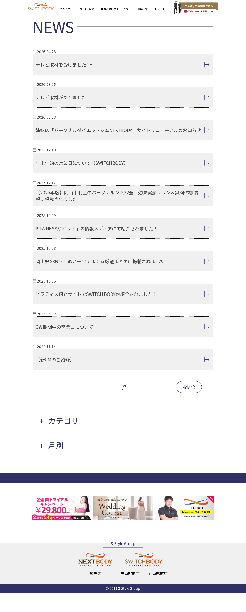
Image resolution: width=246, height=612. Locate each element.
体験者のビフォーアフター (116, 9)
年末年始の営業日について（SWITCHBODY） (82, 162)
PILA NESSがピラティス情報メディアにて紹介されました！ (97, 228)
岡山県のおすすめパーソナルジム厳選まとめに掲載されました (100, 261)
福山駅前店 (130, 573)
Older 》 (189, 387)
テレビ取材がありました (61, 97)
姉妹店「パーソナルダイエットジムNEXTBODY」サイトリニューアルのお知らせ (118, 130)
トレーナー (161, 9)
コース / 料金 (87, 9)
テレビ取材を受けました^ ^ (64, 64)
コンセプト (66, 9)
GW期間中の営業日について (64, 326)
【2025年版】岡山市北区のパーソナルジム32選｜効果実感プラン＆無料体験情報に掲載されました (117, 195)
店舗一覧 (143, 9)
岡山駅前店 (158, 573)
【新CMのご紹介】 (55, 359)
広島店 (95, 573)
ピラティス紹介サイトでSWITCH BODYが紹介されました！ (96, 294)
